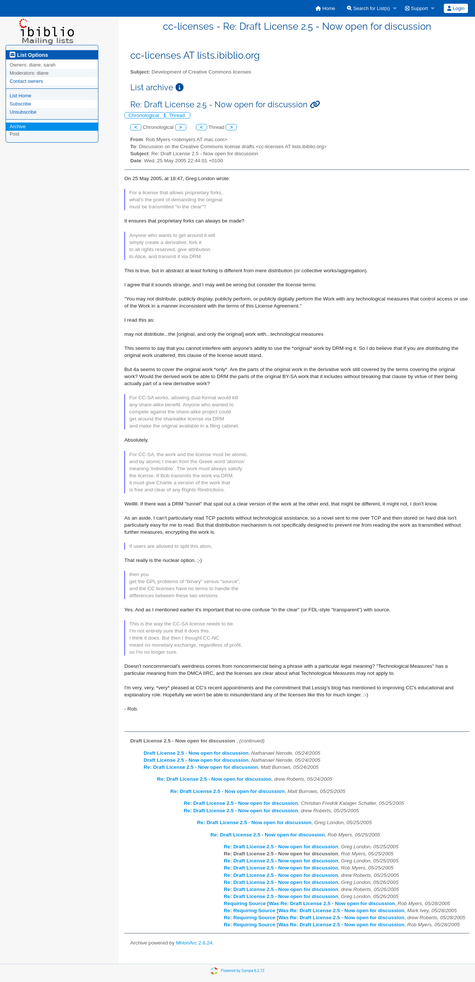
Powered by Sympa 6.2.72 (242, 971)
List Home (21, 95)
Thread (177, 115)
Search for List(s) (368, 8)
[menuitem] (325, 8)
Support (416, 8)
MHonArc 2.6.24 (194, 943)
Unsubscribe (23, 112)
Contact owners (26, 81)
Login (455, 8)
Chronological (144, 115)
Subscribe (20, 104)
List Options (29, 55)
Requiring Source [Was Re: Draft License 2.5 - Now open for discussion (309, 903)
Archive (18, 126)
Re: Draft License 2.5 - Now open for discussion (201, 767)
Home (325, 8)
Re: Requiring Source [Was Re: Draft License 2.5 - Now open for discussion (314, 910)
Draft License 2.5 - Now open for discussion (196, 753)
